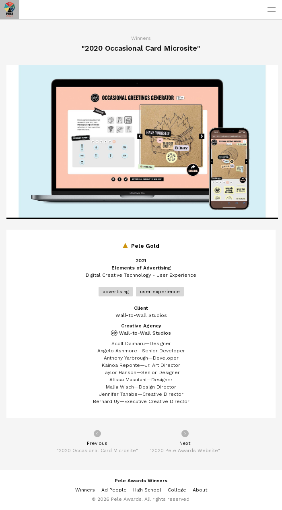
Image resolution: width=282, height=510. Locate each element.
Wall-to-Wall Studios (141, 333)
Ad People (114, 490)
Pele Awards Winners (141, 480)
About (200, 490)
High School (147, 490)
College (177, 490)
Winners (141, 38)
